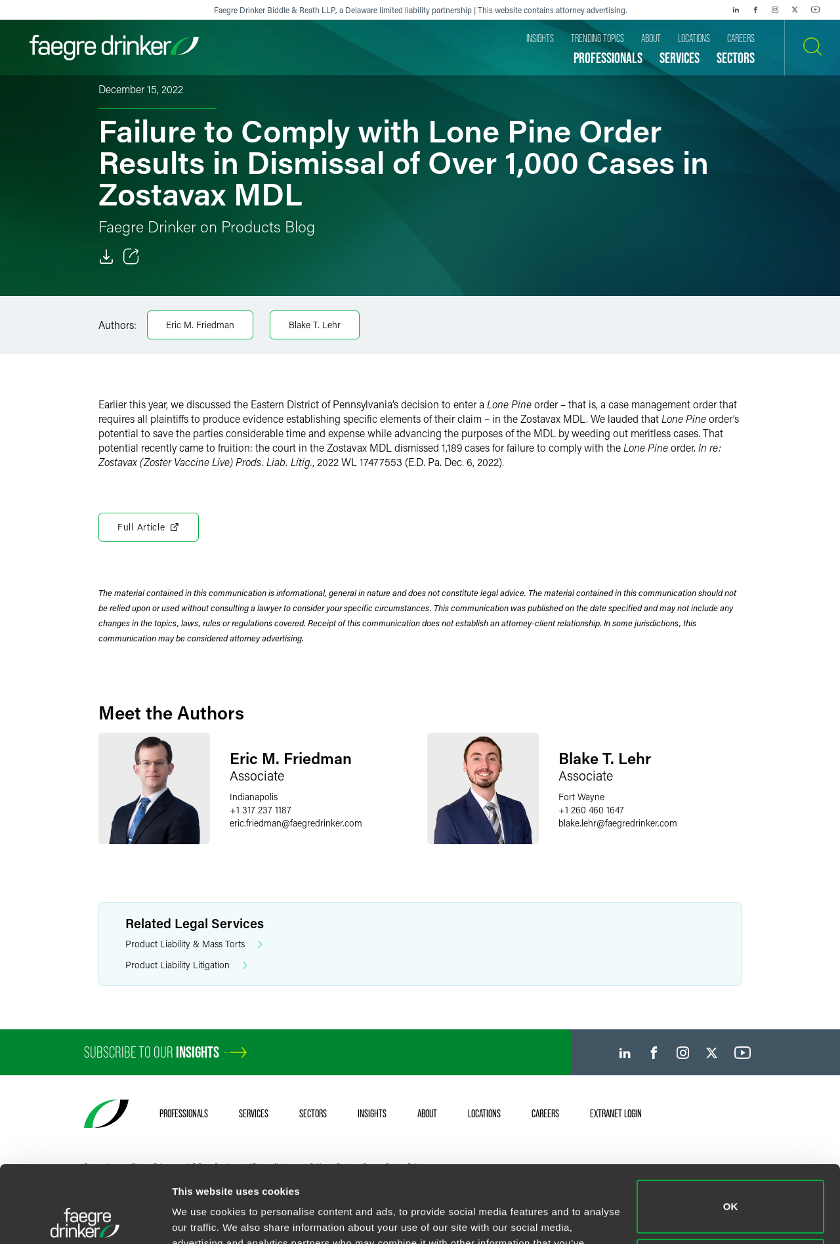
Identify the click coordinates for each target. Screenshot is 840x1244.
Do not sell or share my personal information (730, 1187)
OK (730, 1129)
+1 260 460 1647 (591, 810)
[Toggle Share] (131, 257)
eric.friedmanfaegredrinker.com (296, 823)
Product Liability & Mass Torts (193, 944)
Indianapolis (254, 796)
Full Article (148, 527)
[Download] (106, 257)
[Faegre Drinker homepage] (114, 47)
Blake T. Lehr (315, 324)
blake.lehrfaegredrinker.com (617, 823)
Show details (202, 1218)
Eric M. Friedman (200, 324)
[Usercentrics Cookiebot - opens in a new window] (85, 1218)
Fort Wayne (581, 796)
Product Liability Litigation (186, 965)
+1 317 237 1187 (260, 810)
